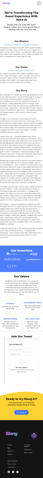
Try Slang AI (21, 412)
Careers (9, 454)
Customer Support (27, 445)
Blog (8, 448)
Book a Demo (28, 452)
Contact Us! (28, 449)
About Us (10, 451)
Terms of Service (12, 461)
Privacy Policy (11, 464)
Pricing (9, 445)
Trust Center (11, 467)
